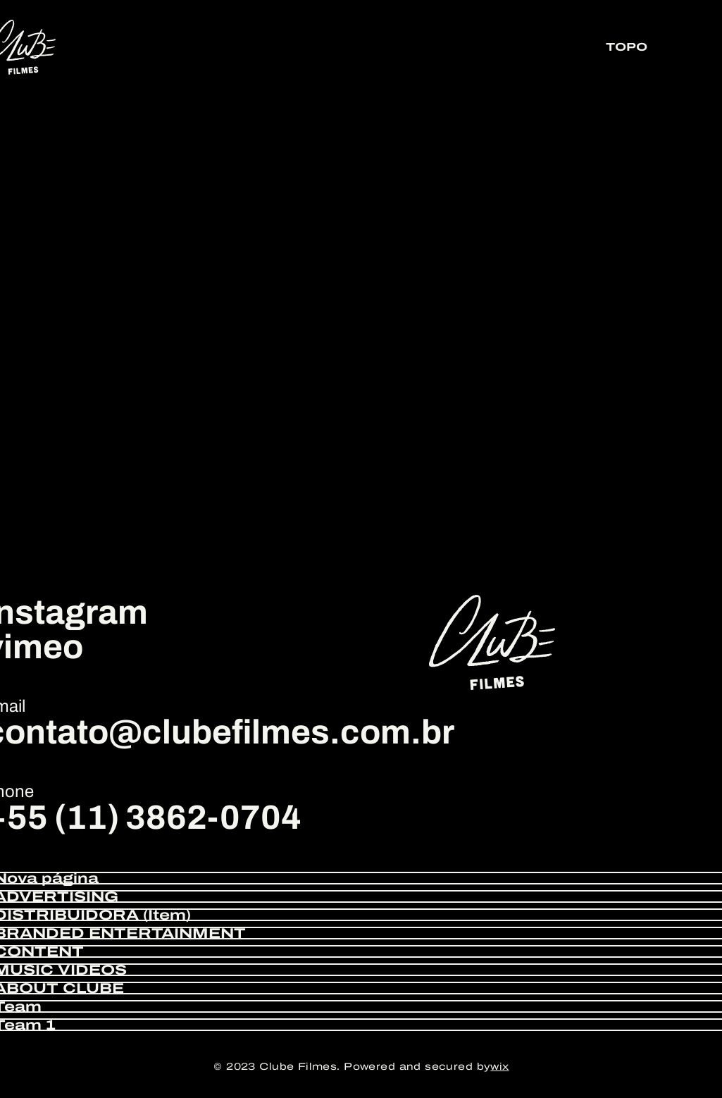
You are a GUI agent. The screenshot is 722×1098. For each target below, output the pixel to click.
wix (499, 1066)
